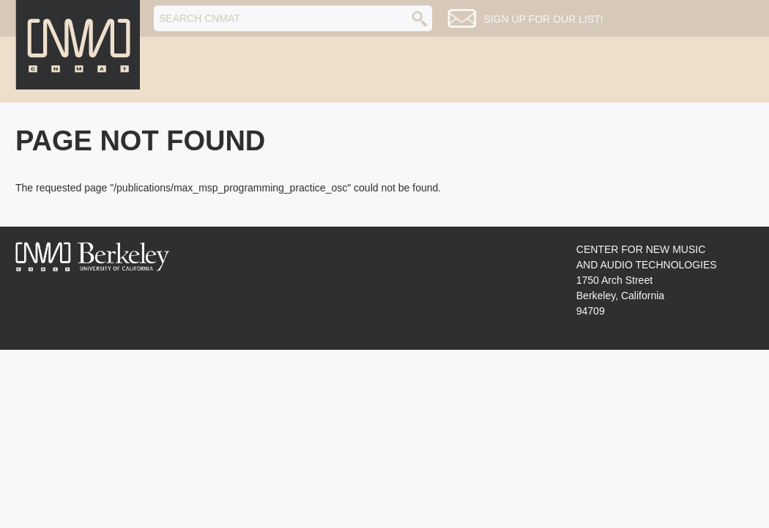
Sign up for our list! (543, 19)
